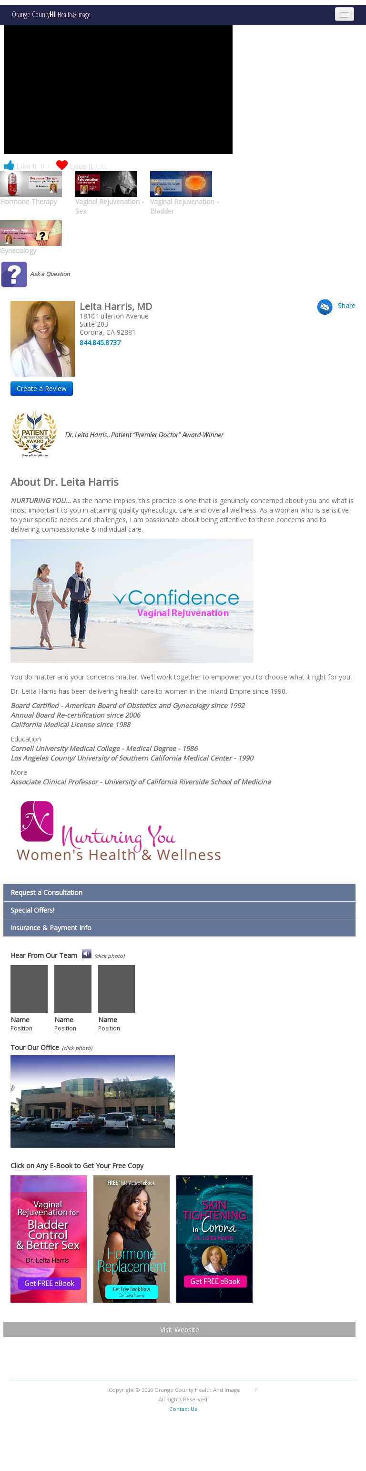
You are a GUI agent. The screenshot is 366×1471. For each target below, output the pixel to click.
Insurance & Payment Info (51, 927)
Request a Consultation (46, 892)
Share (347, 305)
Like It (25, 166)
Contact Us (183, 1408)
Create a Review (42, 388)
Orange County (51, 14)
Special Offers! (32, 910)
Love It (80, 166)
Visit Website (179, 1329)
